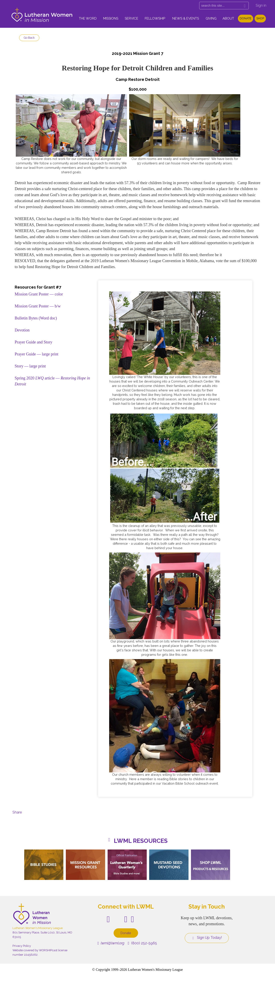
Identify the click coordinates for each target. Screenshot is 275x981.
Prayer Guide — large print (36, 354)
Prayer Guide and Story (33, 342)
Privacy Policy (21, 945)
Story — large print (30, 366)
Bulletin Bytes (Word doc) (36, 318)
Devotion (22, 330)
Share (17, 812)
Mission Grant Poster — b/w (38, 306)
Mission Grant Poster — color (39, 294)
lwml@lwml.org (110, 943)
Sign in (261, 5)
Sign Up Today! (207, 937)
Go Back (29, 37)
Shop (260, 18)
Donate (245, 18)
